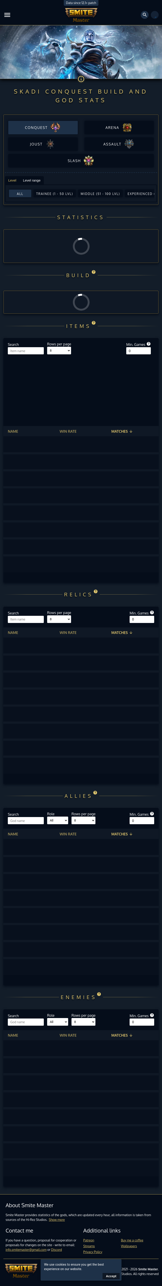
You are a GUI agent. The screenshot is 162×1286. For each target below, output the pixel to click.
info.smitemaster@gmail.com (26, 1250)
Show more (57, 1220)
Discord (56, 1250)
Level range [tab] (31, 180)
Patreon (88, 1240)
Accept (111, 1276)
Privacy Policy (92, 1252)
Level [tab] (12, 180)
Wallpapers (129, 1246)
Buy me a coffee (132, 1240)
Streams (89, 1246)
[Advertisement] (81, 388)
